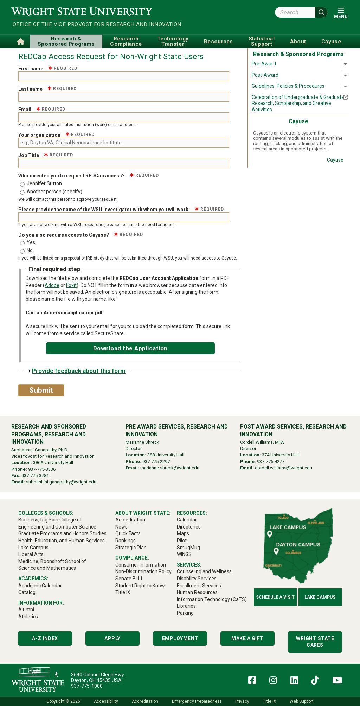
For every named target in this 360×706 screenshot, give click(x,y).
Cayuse (335, 160)
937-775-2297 (156, 461)
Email (41, 109)
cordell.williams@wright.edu (283, 467)
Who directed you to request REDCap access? (88, 176)
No (30, 250)
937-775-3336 (42, 469)
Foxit (71, 285)
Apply (112, 638)
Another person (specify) (54, 191)
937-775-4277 (270, 461)
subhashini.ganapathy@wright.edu (61, 482)
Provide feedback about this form (79, 370)
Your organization (56, 135)
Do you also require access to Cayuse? (80, 235)
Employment (180, 638)
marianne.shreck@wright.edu (169, 467)
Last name (47, 89)
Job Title (45, 155)
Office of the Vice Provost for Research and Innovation (82, 24)
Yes (31, 242)
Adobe (52, 285)
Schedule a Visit (275, 597)
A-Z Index (45, 638)
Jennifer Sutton (44, 183)
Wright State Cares (315, 642)
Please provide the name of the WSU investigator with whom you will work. (121, 209)
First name (47, 68)
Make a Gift (247, 638)
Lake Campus (319, 597)
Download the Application (130, 348)
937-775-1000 (87, 686)
